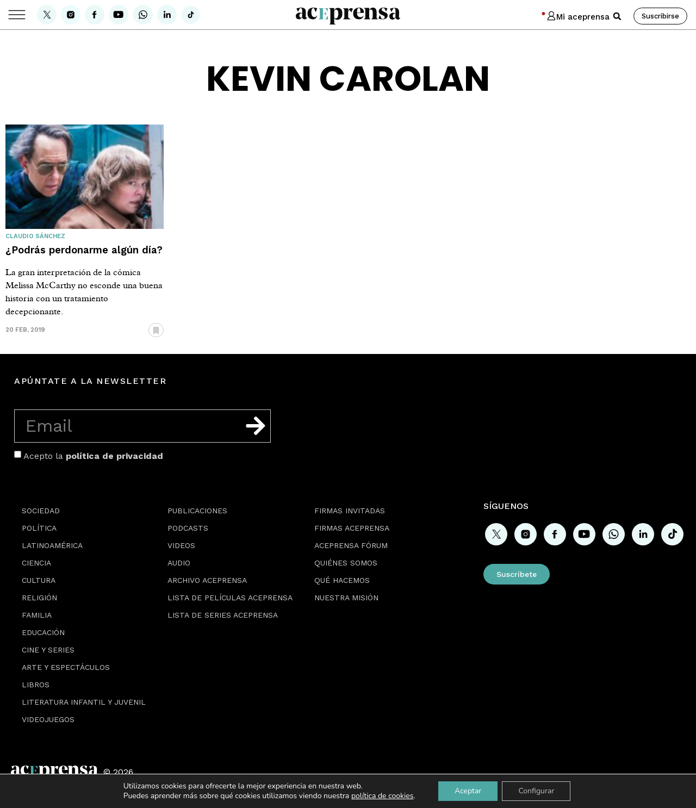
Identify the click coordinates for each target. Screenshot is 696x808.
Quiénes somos (345, 562)
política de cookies (382, 796)
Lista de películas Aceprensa (230, 597)
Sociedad (41, 510)
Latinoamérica (52, 545)
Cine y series (48, 649)
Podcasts (187, 528)
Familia (37, 615)
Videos (181, 545)
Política (39, 528)
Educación (43, 632)
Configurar (536, 791)
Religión (39, 597)
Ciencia (36, 562)
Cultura (38, 580)
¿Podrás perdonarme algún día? (84, 250)
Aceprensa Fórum (351, 545)
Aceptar (468, 791)
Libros (35, 684)
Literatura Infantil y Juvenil (84, 702)
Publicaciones (197, 510)
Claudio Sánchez (35, 236)
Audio (178, 562)
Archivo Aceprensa (207, 580)
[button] (617, 16)
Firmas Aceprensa (351, 528)
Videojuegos (48, 719)
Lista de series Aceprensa (222, 615)
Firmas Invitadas (349, 510)
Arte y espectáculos (66, 667)
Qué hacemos (342, 580)
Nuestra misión (346, 597)
